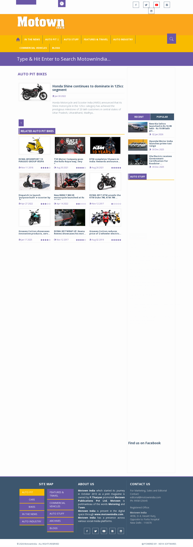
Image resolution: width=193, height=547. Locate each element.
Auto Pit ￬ (52, 39)
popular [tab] (162, 116)
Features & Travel (96, 39)
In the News (32, 39)
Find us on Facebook (144, 443)
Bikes (32, 506)
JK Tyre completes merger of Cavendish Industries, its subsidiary (150, 322)
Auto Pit (27, 492)
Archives (55, 520)
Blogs (56, 47)
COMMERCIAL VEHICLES (33, 47)
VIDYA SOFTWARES (167, 543)
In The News (138, 239)
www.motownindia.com (108, 514)
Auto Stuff (71, 39)
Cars (32, 499)
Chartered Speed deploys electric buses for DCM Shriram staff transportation (154, 287)
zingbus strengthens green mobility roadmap (152, 298)
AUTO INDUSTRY (123, 39)
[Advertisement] (128, 24)
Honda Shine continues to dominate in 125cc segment (87, 88)
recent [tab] (139, 116)
